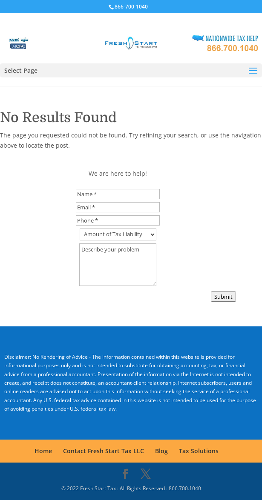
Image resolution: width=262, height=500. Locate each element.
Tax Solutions (199, 451)
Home (43, 451)
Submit (223, 296)
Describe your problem (117, 264)
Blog (161, 451)
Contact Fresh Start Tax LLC (103, 451)
